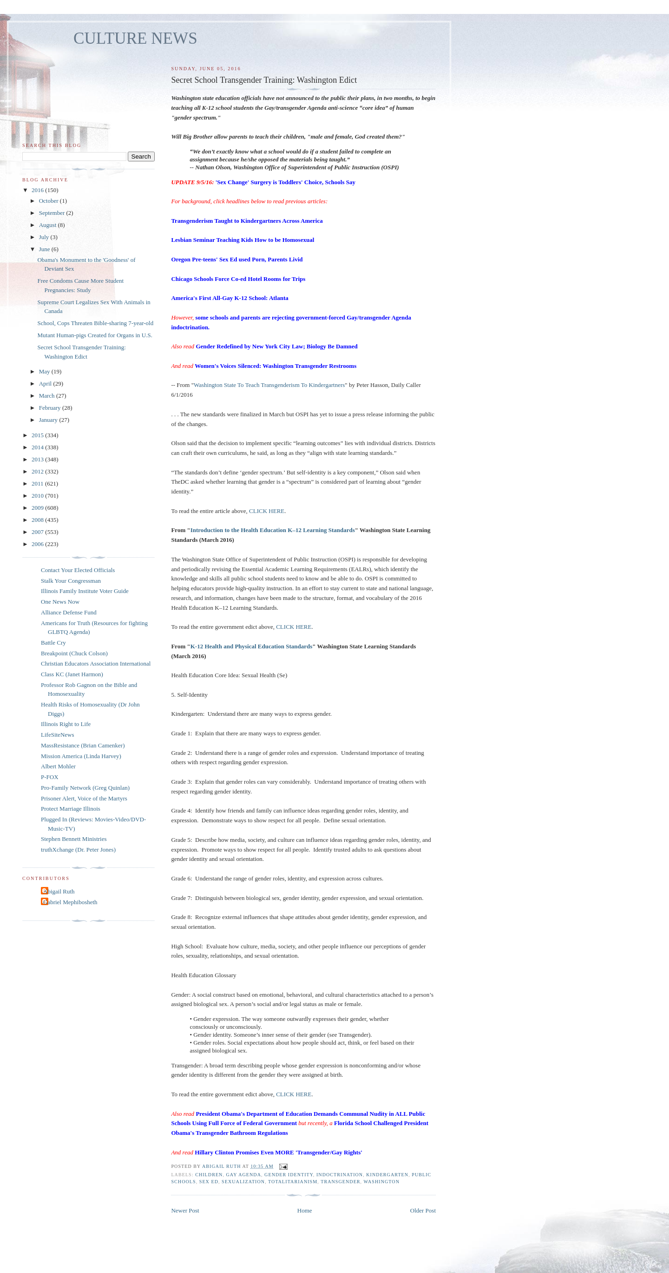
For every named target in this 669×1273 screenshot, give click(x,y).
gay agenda (244, 1174)
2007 (38, 531)
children (209, 1174)
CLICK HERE (266, 510)
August (48, 224)
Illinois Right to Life (66, 723)
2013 (38, 459)
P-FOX (50, 776)
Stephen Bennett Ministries (74, 838)
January (49, 419)
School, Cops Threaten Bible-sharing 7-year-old (95, 323)
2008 (38, 519)
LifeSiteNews (57, 734)
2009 (38, 507)
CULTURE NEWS (135, 38)
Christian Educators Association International (96, 663)
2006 (38, 543)
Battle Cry (53, 642)
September (52, 212)
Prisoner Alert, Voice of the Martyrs (84, 798)
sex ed (208, 1181)
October (49, 200)
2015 (38, 435)
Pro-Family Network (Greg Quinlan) (85, 787)
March (47, 395)
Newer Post (185, 1210)
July (45, 236)
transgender (340, 1181)
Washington (382, 1181)
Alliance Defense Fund (69, 612)
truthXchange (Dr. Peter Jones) (78, 849)
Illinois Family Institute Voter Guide (85, 590)
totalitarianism (292, 1181)
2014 (38, 447)
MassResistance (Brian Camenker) (83, 745)
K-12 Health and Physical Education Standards (251, 646)
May (45, 371)
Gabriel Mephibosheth (70, 902)
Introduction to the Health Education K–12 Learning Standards (272, 530)
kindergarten (387, 1174)
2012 (38, 471)
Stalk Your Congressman (71, 580)
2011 (38, 483)
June (45, 249)
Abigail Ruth (59, 891)
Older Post (423, 1210)
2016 (38, 190)
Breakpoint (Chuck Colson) (74, 653)
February (50, 407)
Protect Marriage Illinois (70, 808)
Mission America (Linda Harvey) (81, 756)
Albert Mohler (58, 766)
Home (304, 1210)
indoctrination (339, 1174)
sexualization (243, 1181)
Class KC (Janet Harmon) (72, 674)
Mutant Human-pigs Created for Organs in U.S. (94, 335)
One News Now (60, 601)
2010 (38, 495)
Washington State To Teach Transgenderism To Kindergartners (269, 384)
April (46, 383)
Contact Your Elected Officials (78, 570)
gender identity (288, 1174)
